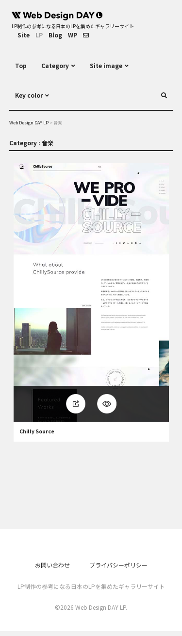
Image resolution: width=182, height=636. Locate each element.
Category (55, 65)
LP (39, 35)
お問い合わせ (52, 565)
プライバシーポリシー (118, 565)
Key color (29, 95)
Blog (55, 35)
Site (23, 35)
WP (72, 35)
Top (21, 65)
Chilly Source (36, 431)
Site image (106, 65)
